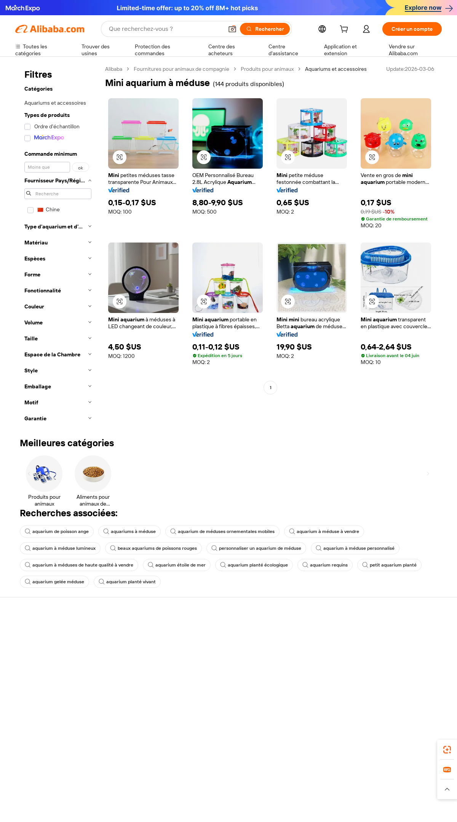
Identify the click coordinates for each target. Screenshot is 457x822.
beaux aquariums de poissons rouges (153, 548)
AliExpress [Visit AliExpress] (109, 808)
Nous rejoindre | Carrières (396, 684)
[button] (232, 29)
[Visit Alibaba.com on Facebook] (369, 714)
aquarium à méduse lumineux (60, 548)
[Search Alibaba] (165, 29)
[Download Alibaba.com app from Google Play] (416, 774)
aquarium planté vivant (127, 582)
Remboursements (36, 675)
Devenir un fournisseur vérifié (313, 661)
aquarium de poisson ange (57, 531)
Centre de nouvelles (390, 669)
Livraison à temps (123, 661)
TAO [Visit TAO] (298, 808)
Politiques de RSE (386, 655)
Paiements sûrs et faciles (132, 632)
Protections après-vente (132, 675)
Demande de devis (212, 640)
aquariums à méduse (129, 531)
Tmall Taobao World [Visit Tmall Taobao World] (181, 808)
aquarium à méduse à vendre (324, 531)
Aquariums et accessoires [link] (336, 69)
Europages (349, 808)
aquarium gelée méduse (54, 582)
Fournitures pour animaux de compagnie (181, 69)
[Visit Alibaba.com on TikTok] (426, 714)
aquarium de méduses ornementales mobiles (222, 531)
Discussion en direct (39, 646)
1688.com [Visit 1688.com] (140, 808)
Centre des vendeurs (303, 646)
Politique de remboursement (137, 646)
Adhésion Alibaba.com (216, 655)
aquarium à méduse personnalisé (355, 548)
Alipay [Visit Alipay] (217, 808)
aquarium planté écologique (254, 565)
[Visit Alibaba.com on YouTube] (414, 714)
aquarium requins (325, 565)
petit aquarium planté (389, 565)
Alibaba (113, 69)
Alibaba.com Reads (212, 691)
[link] (447, 750)
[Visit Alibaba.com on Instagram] (403, 714)
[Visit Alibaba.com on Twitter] (391, 714)
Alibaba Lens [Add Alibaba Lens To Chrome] (50, 774)
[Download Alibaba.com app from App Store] (360, 774)
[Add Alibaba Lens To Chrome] (123, 774)
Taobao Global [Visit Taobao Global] (270, 808)
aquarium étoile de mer (177, 565)
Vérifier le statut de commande (51, 661)
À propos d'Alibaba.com (393, 640)
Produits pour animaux (267, 69)
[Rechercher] (265, 29)
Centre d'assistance (39, 632)
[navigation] (58, 246)
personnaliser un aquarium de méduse (256, 548)
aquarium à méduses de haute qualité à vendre (79, 565)
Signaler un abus (34, 690)
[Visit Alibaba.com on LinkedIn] (380, 714)
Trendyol (320, 808)
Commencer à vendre (304, 632)
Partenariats (292, 675)
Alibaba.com (313, 774)
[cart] (345, 30)
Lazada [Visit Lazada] (239, 808)
